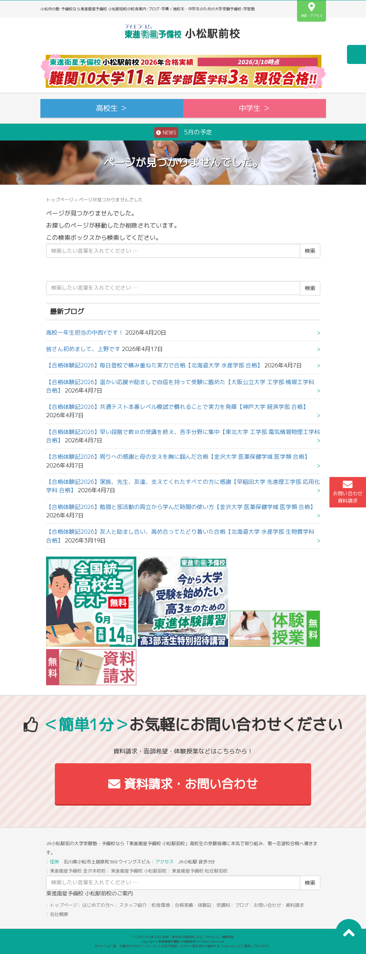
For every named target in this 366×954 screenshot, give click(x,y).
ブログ (242, 905)
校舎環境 (161, 905)
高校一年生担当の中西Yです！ (85, 333)
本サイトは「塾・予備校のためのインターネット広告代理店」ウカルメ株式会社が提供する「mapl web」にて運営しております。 (183, 946)
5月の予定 (183, 132)
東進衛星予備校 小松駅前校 (139, 871)
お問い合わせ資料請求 (348, 492)
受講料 (223, 905)
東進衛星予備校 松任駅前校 (200, 871)
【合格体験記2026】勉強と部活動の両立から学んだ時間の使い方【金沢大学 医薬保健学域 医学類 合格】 (181, 507)
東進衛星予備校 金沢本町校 (78, 871)
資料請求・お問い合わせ (183, 783)
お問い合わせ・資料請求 (279, 905)
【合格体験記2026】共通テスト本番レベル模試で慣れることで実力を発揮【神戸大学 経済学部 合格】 (177, 407)
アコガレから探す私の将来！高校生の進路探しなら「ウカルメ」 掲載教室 (183, 937)
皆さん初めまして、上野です (83, 349)
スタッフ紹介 (133, 905)
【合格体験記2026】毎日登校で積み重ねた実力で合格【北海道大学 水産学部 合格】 (154, 365)
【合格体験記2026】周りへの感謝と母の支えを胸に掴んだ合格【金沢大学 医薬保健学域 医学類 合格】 (178, 457)
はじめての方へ (98, 905)
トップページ (60, 199)
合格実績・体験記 (193, 905)
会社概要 (59, 914)
